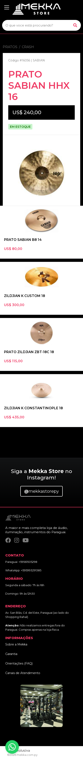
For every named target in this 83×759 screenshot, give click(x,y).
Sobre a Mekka (16, 644)
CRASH (28, 47)
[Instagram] (16, 540)
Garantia (11, 654)
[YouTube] (25, 540)
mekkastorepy (41, 491)
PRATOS (10, 47)
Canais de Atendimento (22, 673)
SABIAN (39, 60)
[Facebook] (8, 540)
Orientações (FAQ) (19, 663)
